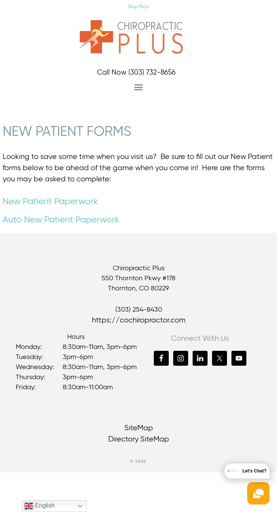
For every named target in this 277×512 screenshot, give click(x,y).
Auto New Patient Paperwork (61, 219)
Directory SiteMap (138, 439)
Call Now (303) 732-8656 (136, 72)
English (39, 506)
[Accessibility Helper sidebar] (268, 11)
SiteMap (138, 428)
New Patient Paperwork (50, 201)
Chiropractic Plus (138, 37)
